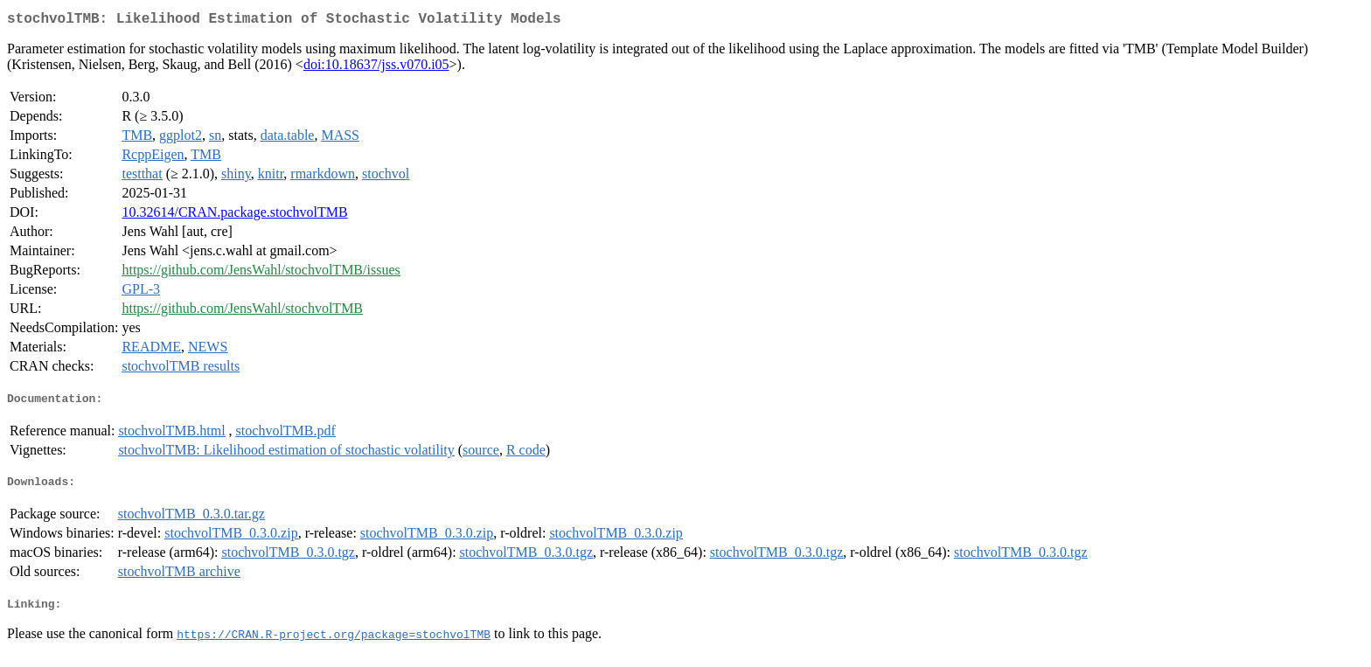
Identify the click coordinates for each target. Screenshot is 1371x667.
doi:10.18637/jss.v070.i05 (376, 67)
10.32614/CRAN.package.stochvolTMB (234, 215)
